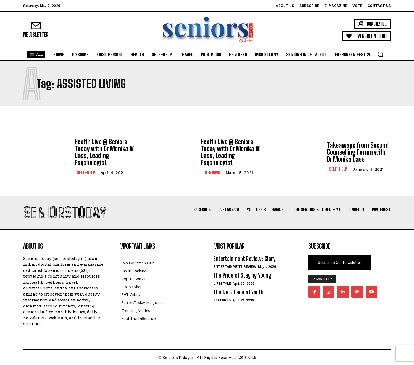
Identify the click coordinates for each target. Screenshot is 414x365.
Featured (221, 300)
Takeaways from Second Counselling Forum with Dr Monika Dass (358, 152)
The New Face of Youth (238, 292)
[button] (380, 54)
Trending (211, 172)
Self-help (86, 172)
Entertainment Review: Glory (244, 258)
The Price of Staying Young (242, 275)
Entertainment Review (234, 267)
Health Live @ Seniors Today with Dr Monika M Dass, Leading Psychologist (105, 152)
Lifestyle (222, 284)
